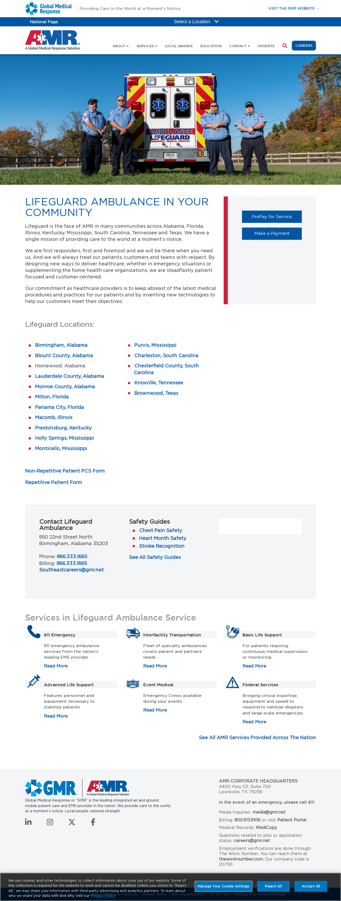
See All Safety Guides (155, 557)
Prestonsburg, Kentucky (63, 428)
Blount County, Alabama (64, 355)
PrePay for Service (277, 216)
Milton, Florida (52, 396)
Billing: (47, 563)
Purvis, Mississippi (155, 345)
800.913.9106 (247, 820)
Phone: (47, 556)
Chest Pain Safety (160, 530)
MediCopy (266, 827)
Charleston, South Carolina (166, 355)
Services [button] (145, 46)
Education (211, 46)
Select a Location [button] (196, 21)
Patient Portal (292, 820)
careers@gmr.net (252, 840)
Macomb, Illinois (53, 417)
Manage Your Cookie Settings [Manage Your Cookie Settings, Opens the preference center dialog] (224, 886)
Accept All (311, 886)
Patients (266, 46)
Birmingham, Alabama (61, 345)
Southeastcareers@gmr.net (71, 569)
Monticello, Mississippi (61, 448)
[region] (170, 887)
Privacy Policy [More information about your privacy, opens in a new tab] (103, 896)
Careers (306, 45)
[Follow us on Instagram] (50, 823)
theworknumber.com (241, 859)
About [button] (119, 46)
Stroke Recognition (161, 546)
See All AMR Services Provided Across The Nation (257, 737)
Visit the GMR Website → (293, 8)
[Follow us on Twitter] (72, 823)
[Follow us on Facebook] (93, 823)
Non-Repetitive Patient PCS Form (65, 471)
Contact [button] (237, 46)
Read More (56, 666)
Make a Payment (278, 233)
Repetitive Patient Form (53, 482)
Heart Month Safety (162, 538)
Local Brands (179, 46)
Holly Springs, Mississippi (64, 438)
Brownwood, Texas (156, 393)
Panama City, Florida (59, 407)
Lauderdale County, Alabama (69, 376)
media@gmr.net (269, 812)
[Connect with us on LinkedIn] (28, 823)
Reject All (273, 886)
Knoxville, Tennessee (158, 382)
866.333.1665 (72, 556)
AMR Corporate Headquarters (258, 781)
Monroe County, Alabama (65, 386)
